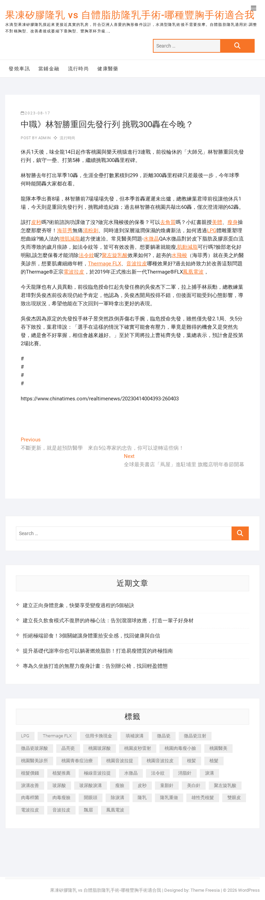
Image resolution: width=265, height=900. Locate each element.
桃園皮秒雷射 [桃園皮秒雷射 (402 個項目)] (137, 748)
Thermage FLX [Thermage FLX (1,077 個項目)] (57, 735)
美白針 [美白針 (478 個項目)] (193, 785)
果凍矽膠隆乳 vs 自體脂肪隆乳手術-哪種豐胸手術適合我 (130, 15)
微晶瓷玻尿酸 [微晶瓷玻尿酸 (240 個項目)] (34, 748)
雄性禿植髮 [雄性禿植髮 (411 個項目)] (203, 797)
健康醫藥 (108, 68)
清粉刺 (90, 230)
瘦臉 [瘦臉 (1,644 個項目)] (119, 785)
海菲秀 (64, 230)
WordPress (249, 890)
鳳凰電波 (193, 272)
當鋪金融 (49, 68)
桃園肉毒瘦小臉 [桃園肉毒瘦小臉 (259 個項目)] (180, 748)
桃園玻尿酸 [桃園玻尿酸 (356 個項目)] (99, 748)
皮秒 (36, 222)
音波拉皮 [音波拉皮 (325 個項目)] (61, 809)
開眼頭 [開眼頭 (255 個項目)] (90, 797)
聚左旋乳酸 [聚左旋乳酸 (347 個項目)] (225, 785)
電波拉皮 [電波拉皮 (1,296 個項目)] (30, 809)
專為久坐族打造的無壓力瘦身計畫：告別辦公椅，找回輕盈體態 (95, 666)
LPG (211, 230)
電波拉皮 (73, 272)
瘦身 (232, 222)
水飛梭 (179, 255)
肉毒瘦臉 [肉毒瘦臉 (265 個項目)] (61, 797)
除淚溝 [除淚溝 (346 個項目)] (117, 797)
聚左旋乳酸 (115, 255)
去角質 (168, 222)
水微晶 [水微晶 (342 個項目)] (131, 773)
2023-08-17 (35, 113)
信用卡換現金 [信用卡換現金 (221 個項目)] (98, 735)
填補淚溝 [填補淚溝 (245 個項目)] (135, 735)
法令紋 (86, 255)
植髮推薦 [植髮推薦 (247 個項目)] (61, 773)
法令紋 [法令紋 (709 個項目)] (158, 773)
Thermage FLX (104, 263)
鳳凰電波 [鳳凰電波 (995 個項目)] (115, 809)
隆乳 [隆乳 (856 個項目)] (142, 797)
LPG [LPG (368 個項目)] (25, 735)
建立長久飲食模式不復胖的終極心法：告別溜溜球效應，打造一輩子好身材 (108, 620)
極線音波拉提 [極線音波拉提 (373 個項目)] (97, 773)
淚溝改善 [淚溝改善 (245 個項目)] (30, 785)
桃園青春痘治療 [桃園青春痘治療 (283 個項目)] (77, 760)
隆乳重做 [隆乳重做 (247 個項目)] (169, 797)
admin (44, 138)
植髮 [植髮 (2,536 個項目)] (213, 760)
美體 (217, 222)
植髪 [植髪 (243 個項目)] (191, 760)
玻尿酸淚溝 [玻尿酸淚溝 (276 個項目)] (90, 785)
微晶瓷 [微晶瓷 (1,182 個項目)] (163, 735)
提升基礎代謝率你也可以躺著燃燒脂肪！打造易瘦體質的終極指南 (98, 651)
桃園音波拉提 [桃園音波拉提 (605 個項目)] (119, 760)
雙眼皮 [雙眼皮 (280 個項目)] (234, 797)
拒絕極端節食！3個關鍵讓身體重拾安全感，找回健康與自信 (91, 636)
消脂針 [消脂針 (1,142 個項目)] (185, 773)
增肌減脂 (69, 239)
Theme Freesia (205, 890)
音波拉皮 (136, 263)
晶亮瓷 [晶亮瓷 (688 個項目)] (68, 748)
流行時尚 (78, 68)
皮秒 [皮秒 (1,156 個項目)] (142, 785)
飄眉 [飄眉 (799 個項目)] (88, 809)
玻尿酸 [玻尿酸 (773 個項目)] (59, 785)
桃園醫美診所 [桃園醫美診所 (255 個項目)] (34, 760)
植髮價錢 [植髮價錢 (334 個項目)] (30, 773)
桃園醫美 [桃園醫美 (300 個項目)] (218, 748)
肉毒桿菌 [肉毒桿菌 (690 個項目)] (30, 797)
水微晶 (151, 239)
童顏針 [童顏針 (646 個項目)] (167, 785)
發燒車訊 (19, 68)
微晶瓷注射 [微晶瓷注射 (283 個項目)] (195, 735)
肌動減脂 (187, 247)
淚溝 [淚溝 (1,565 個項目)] (209, 773)
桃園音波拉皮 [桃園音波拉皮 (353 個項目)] (160, 760)
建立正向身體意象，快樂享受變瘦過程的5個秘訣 (78, 605)
